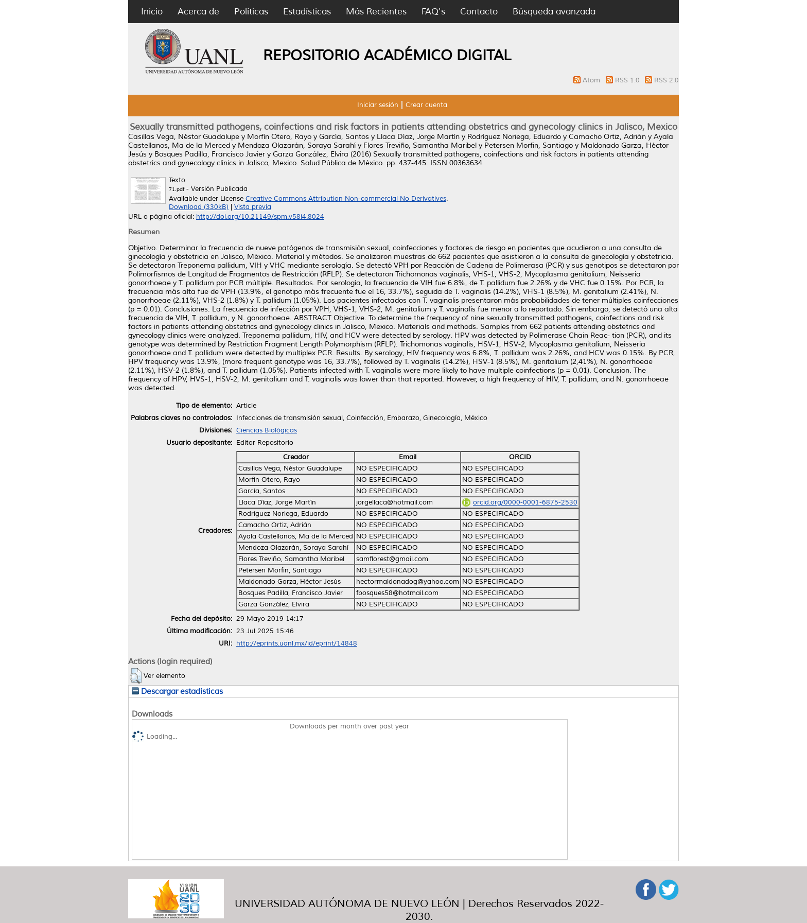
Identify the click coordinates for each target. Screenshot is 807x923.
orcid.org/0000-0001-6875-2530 (519, 502)
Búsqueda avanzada (554, 11)
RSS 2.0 (666, 80)
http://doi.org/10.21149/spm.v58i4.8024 (260, 217)
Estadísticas (307, 11)
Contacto (479, 11)
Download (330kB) (199, 207)
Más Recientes (376, 11)
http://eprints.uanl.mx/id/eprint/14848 (296, 643)
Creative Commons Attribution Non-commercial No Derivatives (345, 199)
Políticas (251, 11)
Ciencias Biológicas (266, 430)
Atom (592, 80)
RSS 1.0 (628, 80)
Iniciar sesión (377, 105)
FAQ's (433, 11)
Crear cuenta (426, 105)
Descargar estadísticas (177, 691)
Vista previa (252, 207)
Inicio (152, 11)
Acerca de (198, 11)
